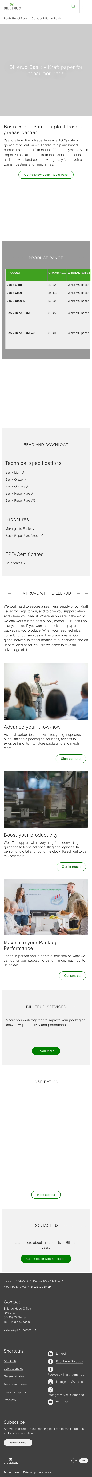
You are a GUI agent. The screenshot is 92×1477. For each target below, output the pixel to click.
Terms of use (12, 1472)
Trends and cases (16, 1384)
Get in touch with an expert (46, 1258)
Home (7, 1281)
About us (10, 1360)
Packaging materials (46, 1281)
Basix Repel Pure (15, 18)
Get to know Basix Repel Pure (46, 174)
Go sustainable (14, 1376)
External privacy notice (37, 1472)
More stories (46, 1194)
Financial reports (15, 1392)
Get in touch (71, 866)
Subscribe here (18, 1442)
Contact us (72, 975)
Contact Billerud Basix (46, 18)
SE (75, 1460)
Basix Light (13, 472)
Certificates (13, 563)
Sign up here (71, 758)
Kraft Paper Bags (15, 1286)
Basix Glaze (14, 479)
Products (22, 1281)
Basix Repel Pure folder (22, 536)
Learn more (46, 1051)
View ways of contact (18, 1330)
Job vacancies (13, 1368)
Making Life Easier (18, 529)
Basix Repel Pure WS (20, 500)
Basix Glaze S (15, 486)
